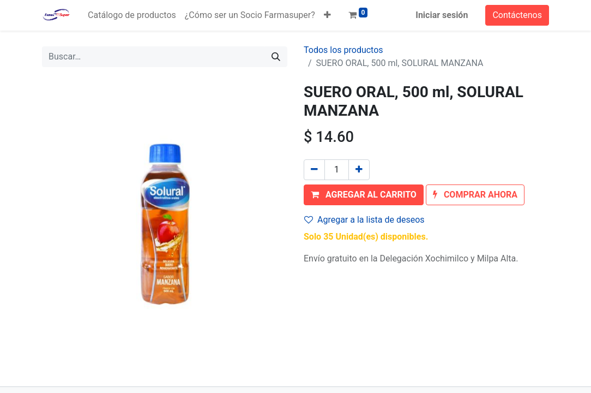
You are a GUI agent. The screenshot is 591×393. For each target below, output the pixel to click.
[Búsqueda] (275, 56)
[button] (327, 15)
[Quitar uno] (314, 169)
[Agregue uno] (359, 169)
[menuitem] (131, 15)
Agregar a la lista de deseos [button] (364, 220)
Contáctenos (517, 15)
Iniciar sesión (441, 15)
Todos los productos (343, 50)
